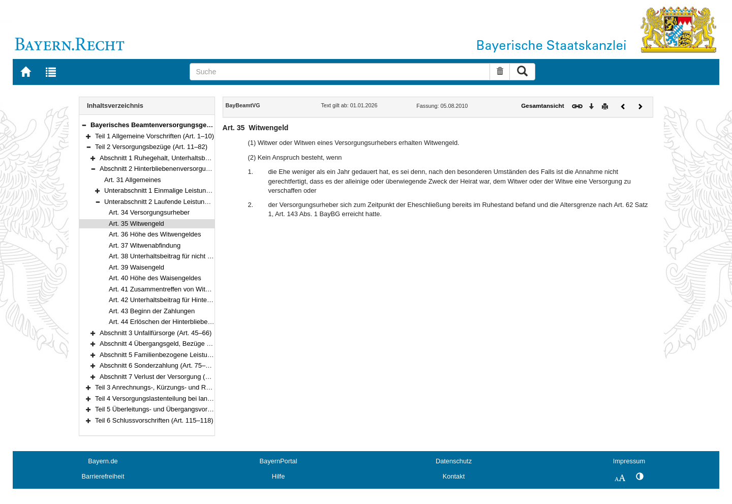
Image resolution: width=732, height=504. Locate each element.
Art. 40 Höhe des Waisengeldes (155, 278)
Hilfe (278, 476)
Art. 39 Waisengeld (136, 267)
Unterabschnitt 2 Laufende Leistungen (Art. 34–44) (178, 201)
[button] (83, 125)
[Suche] (340, 71)
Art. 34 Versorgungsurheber (149, 212)
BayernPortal (278, 461)
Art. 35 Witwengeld (136, 223)
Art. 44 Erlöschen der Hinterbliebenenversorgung (180, 321)
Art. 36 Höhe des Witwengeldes (155, 234)
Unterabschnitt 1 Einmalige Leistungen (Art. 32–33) (179, 190)
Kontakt (454, 476)
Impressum (629, 461)
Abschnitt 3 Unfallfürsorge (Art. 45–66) (155, 333)
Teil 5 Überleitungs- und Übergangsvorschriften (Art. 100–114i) (186, 409)
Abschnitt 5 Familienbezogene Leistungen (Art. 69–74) (179, 355)
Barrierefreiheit (103, 476)
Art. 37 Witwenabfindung (144, 245)
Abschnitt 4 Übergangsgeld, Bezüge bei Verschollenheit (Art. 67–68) (199, 343)
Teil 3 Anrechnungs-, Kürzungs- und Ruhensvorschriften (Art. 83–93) (194, 387)
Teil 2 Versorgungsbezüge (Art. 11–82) (151, 147)
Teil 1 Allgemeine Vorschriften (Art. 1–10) (154, 136)
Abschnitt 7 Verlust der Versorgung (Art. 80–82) (168, 376)
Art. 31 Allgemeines (132, 180)
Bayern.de (102, 461)
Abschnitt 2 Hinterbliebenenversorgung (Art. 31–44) (175, 168)
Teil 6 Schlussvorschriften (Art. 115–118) (154, 420)
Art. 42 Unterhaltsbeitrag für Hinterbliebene (171, 300)
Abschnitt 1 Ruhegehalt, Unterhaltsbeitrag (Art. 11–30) (179, 158)
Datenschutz (454, 461)
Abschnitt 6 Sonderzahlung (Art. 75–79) (157, 365)
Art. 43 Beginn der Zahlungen (152, 311)
